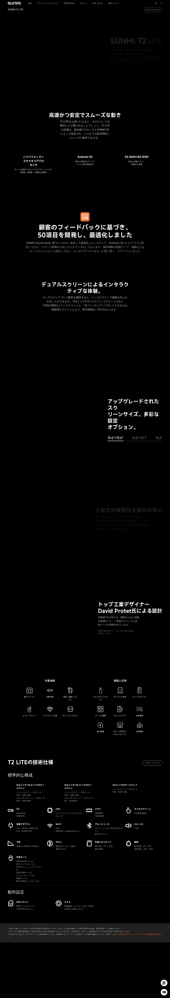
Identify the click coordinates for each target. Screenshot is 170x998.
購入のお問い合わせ (153, 10)
